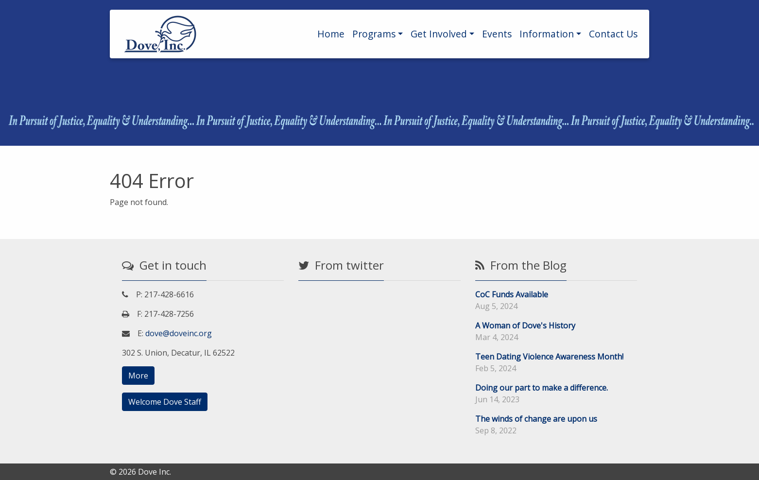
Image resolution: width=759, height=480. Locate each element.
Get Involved (439, 33)
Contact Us (613, 33)
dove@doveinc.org (178, 333)
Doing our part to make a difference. (541, 387)
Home (331, 33)
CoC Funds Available (511, 294)
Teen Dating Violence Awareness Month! (549, 356)
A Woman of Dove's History (525, 325)
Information (546, 33)
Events (497, 33)
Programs (374, 33)
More (138, 375)
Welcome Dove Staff (164, 401)
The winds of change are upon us (536, 418)
